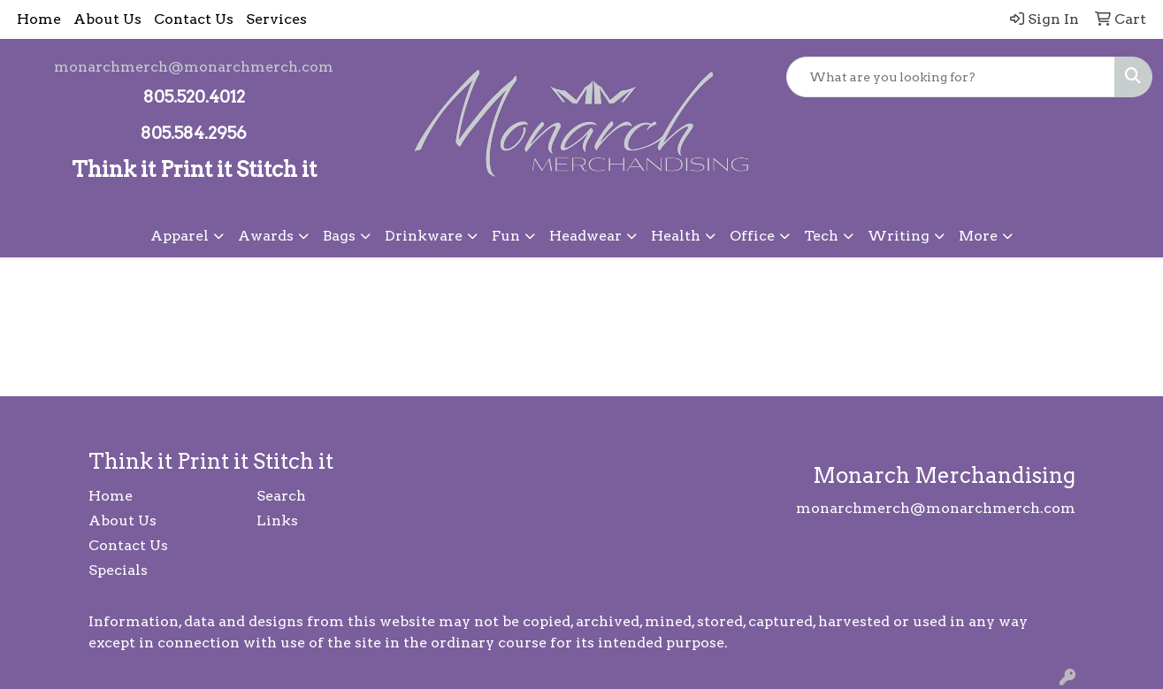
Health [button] (675, 235)
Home (39, 19)
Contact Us (193, 19)
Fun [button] (506, 235)
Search (281, 495)
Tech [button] (821, 235)
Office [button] (752, 235)
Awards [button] (266, 235)
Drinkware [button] (424, 235)
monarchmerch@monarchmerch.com (193, 66)
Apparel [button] (179, 235)
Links (277, 520)
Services (276, 19)
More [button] (978, 235)
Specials (118, 570)
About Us (107, 19)
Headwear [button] (585, 235)
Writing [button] (899, 235)
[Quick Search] (950, 77)
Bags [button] (339, 235)
